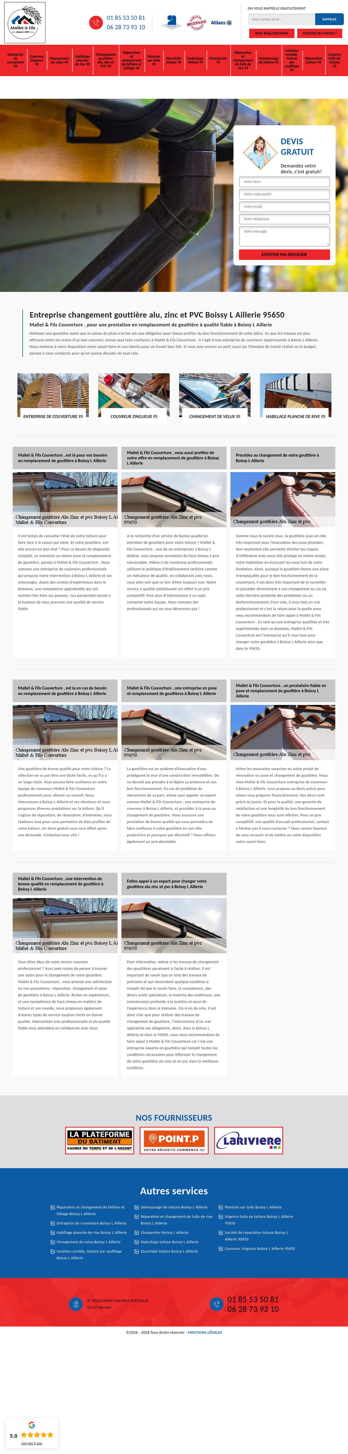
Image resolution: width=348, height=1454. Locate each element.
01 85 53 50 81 (126, 18)
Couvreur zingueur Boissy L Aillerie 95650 (260, 1248)
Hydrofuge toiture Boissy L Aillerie (169, 1242)
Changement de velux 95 (59, 60)
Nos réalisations (271, 33)
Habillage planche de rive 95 (82, 60)
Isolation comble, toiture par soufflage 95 (292, 60)
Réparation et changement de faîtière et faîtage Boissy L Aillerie (91, 1210)
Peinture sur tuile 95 (153, 60)
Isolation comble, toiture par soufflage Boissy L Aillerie (89, 1254)
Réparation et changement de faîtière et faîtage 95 (132, 60)
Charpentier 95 (218, 60)
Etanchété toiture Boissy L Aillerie (169, 1251)
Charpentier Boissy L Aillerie (164, 1232)
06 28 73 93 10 (126, 27)
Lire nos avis (32, 1443)
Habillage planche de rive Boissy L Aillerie (92, 1232)
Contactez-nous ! (319, 33)
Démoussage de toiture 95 (268, 60)
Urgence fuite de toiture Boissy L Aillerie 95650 (259, 1220)
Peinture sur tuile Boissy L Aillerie (253, 1207)
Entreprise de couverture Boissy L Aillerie (92, 1223)
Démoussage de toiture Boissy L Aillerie (174, 1207)
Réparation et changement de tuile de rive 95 (243, 60)
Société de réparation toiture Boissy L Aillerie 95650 (256, 1236)
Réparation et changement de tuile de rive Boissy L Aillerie (176, 1220)
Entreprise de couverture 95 (15, 60)
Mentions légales (205, 1332)
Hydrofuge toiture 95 (195, 60)
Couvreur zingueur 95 (37, 60)
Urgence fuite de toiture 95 (334, 60)
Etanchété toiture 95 (173, 60)
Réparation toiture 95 (313, 60)
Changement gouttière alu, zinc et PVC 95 (106, 60)
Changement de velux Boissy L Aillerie (89, 1242)
